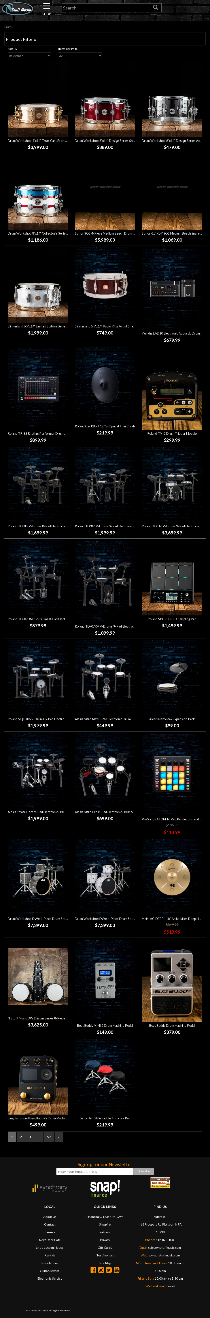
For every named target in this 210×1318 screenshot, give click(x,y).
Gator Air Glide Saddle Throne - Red (105, 1118)
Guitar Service (50, 1271)
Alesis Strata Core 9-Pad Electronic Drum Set (40, 812)
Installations (50, 1263)
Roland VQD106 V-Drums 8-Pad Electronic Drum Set (45, 719)
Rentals (50, 1255)
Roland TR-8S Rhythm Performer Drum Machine (42, 433)
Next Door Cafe (50, 1240)
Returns (105, 1232)
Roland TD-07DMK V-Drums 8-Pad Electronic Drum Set (47, 619)
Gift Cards (105, 1247)
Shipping (105, 1224)
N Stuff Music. (41, 1310)
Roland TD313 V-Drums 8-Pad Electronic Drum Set (44, 526)
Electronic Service (50, 1278)
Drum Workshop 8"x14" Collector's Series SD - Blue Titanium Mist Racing (59, 233)
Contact (50, 1224)
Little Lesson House (50, 1247)
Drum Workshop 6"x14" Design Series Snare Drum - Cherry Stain (120, 141)
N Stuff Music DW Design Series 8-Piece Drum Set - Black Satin (52, 1018)
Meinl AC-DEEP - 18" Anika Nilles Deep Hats (172, 919)
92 (49, 1137)
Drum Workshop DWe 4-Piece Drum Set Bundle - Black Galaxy (52, 919)
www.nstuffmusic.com (164, 1255)
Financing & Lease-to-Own (105, 1216)
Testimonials (105, 1255)
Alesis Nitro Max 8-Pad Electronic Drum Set (105, 719)
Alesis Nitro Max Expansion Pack (172, 719)
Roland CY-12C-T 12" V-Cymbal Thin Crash (105, 426)
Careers (49, 1232)
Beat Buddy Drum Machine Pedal (172, 1025)
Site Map (105, 1263)
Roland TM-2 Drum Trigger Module (172, 433)
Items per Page (68, 49)
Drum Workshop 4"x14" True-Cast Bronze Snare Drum (46, 141)
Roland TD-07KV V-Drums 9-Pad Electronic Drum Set (113, 626)
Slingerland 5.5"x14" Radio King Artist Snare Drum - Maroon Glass (121, 326)
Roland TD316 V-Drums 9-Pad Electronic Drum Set (111, 526)
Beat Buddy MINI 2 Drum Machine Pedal (105, 1025)
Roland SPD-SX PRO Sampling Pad (172, 619)
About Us (50, 1216)
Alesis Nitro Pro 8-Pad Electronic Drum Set (105, 812)
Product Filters (21, 39)
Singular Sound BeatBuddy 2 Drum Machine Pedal (42, 1118)
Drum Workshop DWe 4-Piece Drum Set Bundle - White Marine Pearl (124, 919)
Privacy (105, 1240)
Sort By (12, 49)
